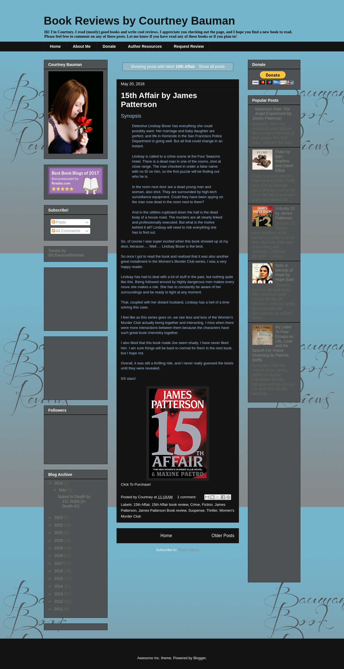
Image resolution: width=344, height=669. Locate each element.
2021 (59, 532)
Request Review (189, 46)
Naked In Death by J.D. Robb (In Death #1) (74, 501)
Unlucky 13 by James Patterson (285, 213)
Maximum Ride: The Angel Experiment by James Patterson (271, 114)
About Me (82, 46)
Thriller (212, 510)
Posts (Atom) (188, 550)
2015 (59, 578)
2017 (59, 563)
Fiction (207, 504)
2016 (59, 571)
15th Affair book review (170, 504)
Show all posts (212, 66)
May (63, 490)
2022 (59, 525)
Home (55, 46)
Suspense (196, 510)
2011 (59, 609)
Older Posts (223, 535)
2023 (59, 517)
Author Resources (145, 46)
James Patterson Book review (162, 510)
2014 (59, 586)
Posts (59, 222)
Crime (195, 504)
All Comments (66, 231)
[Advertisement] (76, 298)
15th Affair (142, 504)
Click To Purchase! (136, 484)
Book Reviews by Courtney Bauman (139, 21)
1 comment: (187, 497)
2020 (59, 540)
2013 (59, 594)
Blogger (199, 658)
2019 (59, 548)
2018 (59, 555)
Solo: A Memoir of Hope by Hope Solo (284, 272)
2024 (59, 483)
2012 (59, 601)
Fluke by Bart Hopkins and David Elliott (284, 161)
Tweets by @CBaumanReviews (66, 252)
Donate (109, 46)
